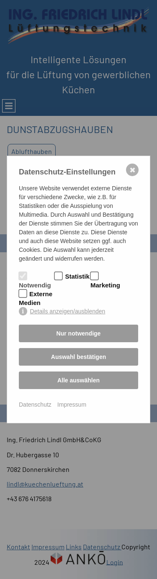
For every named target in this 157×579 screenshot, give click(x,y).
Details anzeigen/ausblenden (68, 311)
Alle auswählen (78, 380)
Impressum (71, 404)
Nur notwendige (79, 333)
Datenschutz (35, 404)
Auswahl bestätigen (78, 357)
